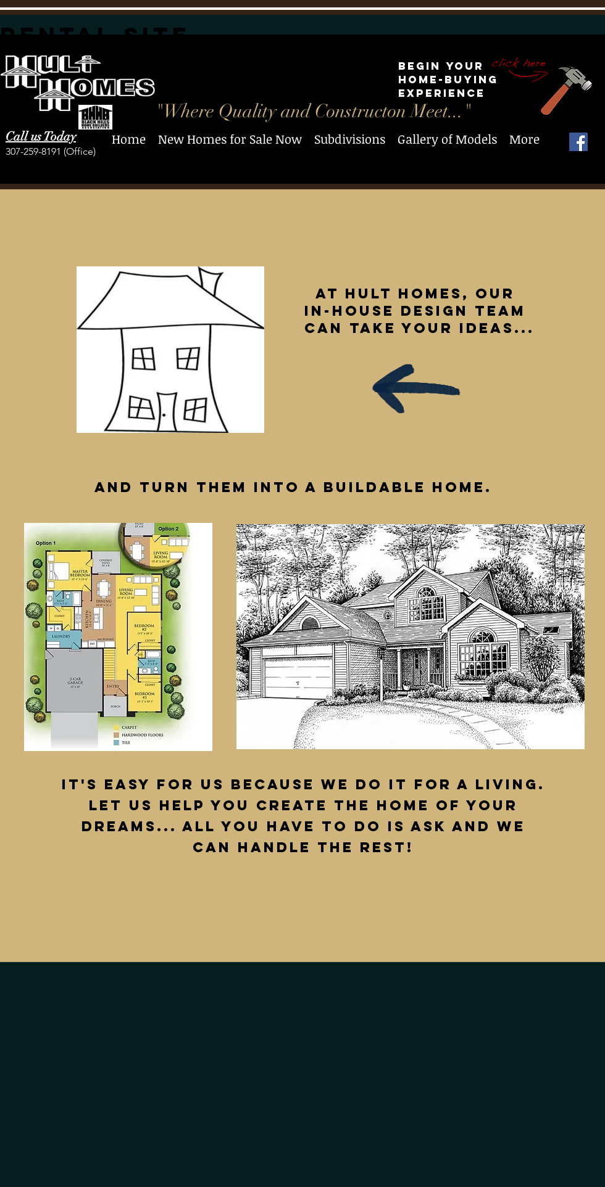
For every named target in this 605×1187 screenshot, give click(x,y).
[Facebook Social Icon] (578, 142)
